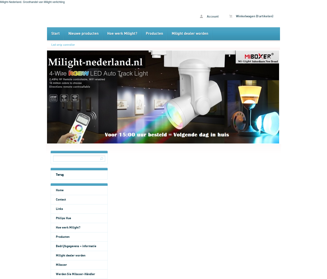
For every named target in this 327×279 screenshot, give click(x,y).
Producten (154, 34)
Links (59, 209)
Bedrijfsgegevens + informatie (76, 246)
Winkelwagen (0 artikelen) (251, 16)
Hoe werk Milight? (122, 34)
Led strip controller (63, 44)
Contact (61, 199)
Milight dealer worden (190, 34)
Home (60, 190)
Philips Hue (63, 218)
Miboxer (61, 264)
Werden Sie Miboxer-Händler (75, 274)
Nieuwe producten (83, 34)
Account (209, 16)
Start (55, 34)
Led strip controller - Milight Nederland (105, 15)
